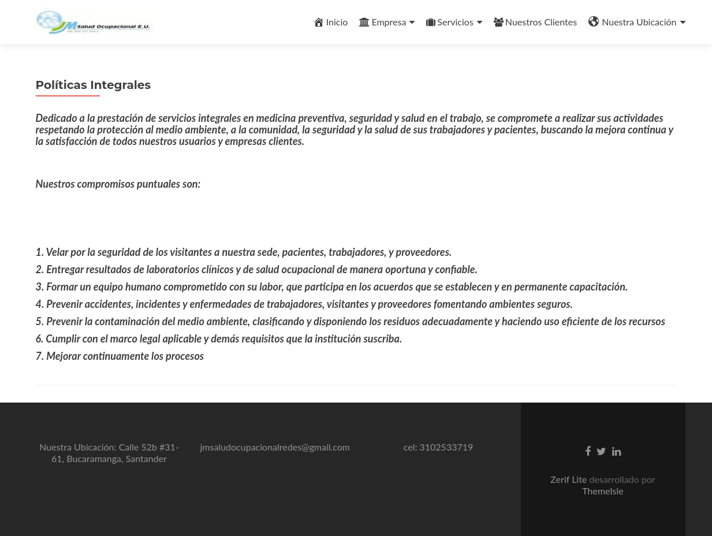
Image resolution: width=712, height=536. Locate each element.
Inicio (330, 22)
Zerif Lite (569, 479)
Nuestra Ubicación (632, 22)
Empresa (382, 21)
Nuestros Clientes (535, 21)
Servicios (449, 21)
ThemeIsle (602, 490)
